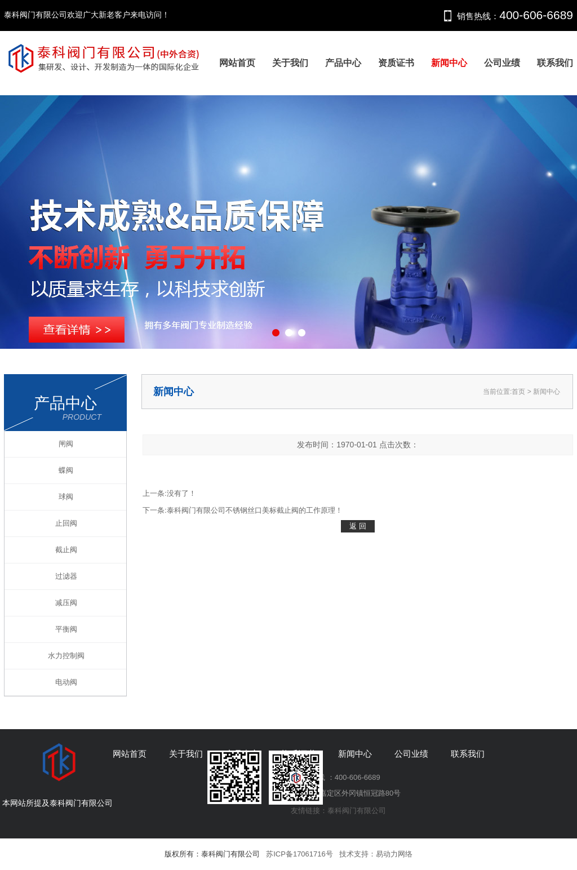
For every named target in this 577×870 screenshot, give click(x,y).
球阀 (66, 496)
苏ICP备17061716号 (299, 854)
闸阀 (66, 444)
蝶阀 (66, 470)
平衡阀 (66, 629)
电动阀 (66, 682)
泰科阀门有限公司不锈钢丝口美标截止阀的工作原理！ (255, 510)
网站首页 (237, 63)
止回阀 (66, 523)
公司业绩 (502, 63)
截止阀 (66, 549)
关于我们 (290, 63)
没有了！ (181, 493)
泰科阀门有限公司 (356, 810)
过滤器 (66, 576)
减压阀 (66, 602)
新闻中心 (449, 63)
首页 (518, 392)
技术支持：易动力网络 (375, 854)
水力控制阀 (66, 655)
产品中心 (343, 63)
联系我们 (555, 63)
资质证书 (396, 63)
